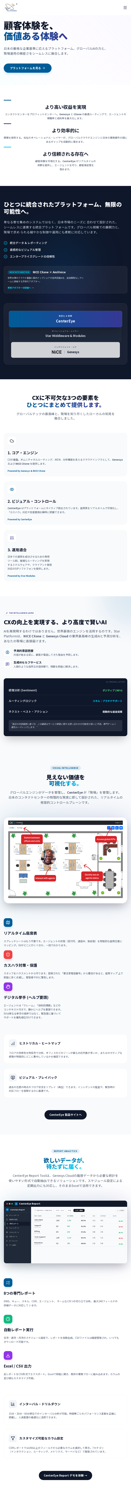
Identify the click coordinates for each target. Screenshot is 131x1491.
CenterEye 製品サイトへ (65, 1115)
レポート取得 (79, 1210)
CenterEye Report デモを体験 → (65, 1475)
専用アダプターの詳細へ (21, 287)
